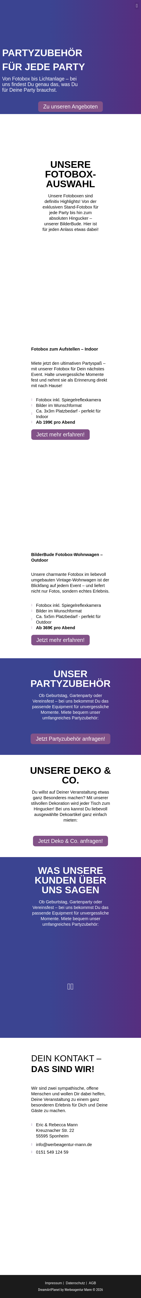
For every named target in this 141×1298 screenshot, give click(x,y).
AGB (92, 1283)
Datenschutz (75, 1283)
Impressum (53, 1283)
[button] (137, 5)
